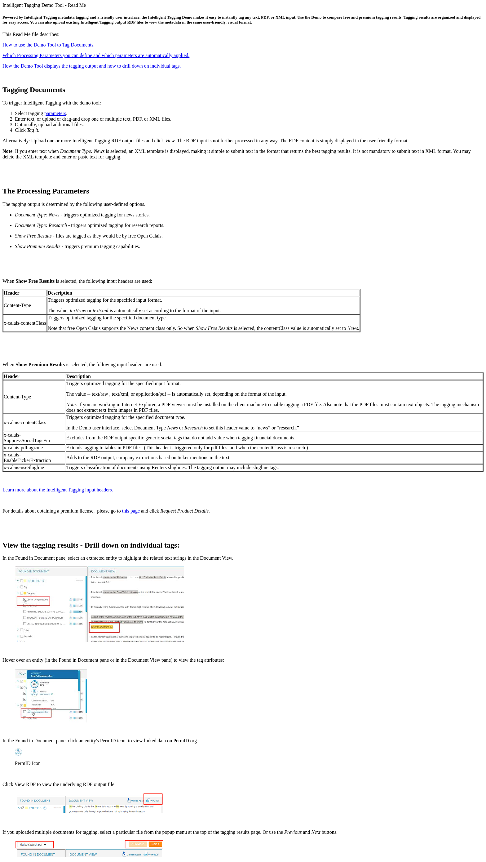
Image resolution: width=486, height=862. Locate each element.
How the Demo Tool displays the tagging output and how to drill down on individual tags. (91, 66)
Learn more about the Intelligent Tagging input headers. (57, 489)
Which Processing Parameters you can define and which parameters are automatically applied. (95, 55)
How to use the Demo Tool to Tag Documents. (48, 44)
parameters (55, 113)
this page (131, 510)
